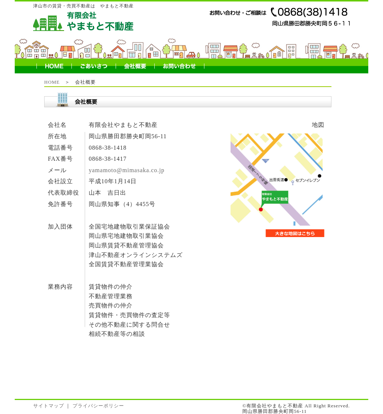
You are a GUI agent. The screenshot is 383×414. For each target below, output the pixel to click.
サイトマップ (48, 405)
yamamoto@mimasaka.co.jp (126, 170)
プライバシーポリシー (98, 405)
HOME (52, 82)
